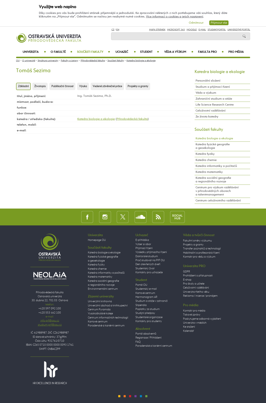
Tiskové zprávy (191, 314)
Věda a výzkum (178, 52)
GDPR (186, 271)
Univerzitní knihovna (100, 301)
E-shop (187, 279)
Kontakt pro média (194, 310)
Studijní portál (217, 30)
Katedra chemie (206, 160)
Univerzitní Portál (239, 30)
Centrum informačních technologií (108, 317)
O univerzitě (28, 61)
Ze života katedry (207, 116)
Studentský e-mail (146, 289)
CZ (112, 30)
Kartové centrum (98, 321)
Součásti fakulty (93, 52)
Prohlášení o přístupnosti (198, 275)
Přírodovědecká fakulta (93, 61)
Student (149, 52)
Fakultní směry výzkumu (197, 240)
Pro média (236, 52)
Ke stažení (189, 326)
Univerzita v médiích (194, 322)
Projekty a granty (138, 86)
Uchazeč (125, 52)
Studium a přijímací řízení (213, 86)
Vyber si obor (143, 244)
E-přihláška (142, 240)
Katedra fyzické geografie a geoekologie (213, 146)
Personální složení (208, 80)
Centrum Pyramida (99, 309)
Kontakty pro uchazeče (149, 272)
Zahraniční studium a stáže (214, 98)
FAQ (138, 341)
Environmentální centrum (103, 289)
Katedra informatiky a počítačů (216, 165)
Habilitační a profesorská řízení (201, 252)
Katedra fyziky (205, 153)
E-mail (202, 30)
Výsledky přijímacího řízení (151, 252)
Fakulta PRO (210, 52)
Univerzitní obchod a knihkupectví (108, 305)
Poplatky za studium (147, 309)
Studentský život (145, 268)
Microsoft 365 (176, 30)
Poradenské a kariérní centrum (106, 325)
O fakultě (61, 52)
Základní (23, 86)
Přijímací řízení (144, 248)
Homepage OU (97, 240)
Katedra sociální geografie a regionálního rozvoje (213, 179)
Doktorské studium (146, 256)
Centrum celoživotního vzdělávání (218, 200)
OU (18, 61)
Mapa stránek (157, 30)
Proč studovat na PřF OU (150, 260)
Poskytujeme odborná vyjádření (202, 318)
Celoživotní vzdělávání (211, 110)
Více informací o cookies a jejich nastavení (174, 16)
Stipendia (141, 305)
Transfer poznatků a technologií (202, 248)
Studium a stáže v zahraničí (151, 301)
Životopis (40, 86)
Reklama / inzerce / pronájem (200, 295)
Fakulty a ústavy (69, 61)
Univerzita (34, 52)
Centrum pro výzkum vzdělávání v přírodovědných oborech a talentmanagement (217, 191)
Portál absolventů (145, 333)
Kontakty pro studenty (148, 321)
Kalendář (188, 331)
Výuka (83, 86)
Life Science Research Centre (215, 104)
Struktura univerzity (48, 61)
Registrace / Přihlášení (148, 337)
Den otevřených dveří (147, 264)
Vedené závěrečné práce (107, 86)
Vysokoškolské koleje (100, 313)
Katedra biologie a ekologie (141, 61)
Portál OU (141, 285)
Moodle (192, 30)
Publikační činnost (62, 86)
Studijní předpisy (145, 313)
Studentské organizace (148, 317)
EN (117, 30)
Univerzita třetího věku (196, 291)
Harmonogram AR (146, 297)
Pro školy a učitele (193, 283)
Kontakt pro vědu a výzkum (199, 256)
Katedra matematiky (209, 171)
